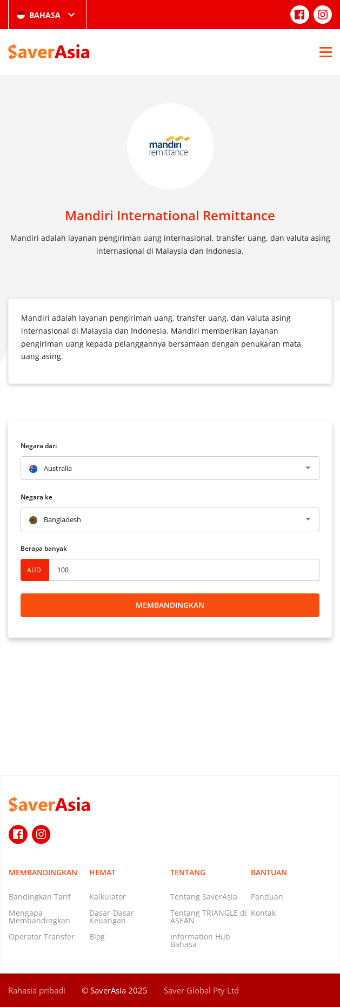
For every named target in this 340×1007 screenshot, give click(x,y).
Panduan (267, 896)
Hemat (102, 872)
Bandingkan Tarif (40, 896)
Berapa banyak (44, 548)
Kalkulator (107, 896)
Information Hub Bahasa (200, 940)
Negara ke (36, 497)
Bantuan (269, 872)
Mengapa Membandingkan (39, 916)
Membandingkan (170, 605)
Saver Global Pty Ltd (201, 990)
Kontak (263, 913)
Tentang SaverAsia (203, 896)
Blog (97, 936)
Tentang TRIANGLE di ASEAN (208, 916)
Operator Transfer (42, 936)
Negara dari (39, 445)
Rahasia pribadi (36, 990)
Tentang (187, 872)
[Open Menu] (325, 52)
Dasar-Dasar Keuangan (111, 916)
